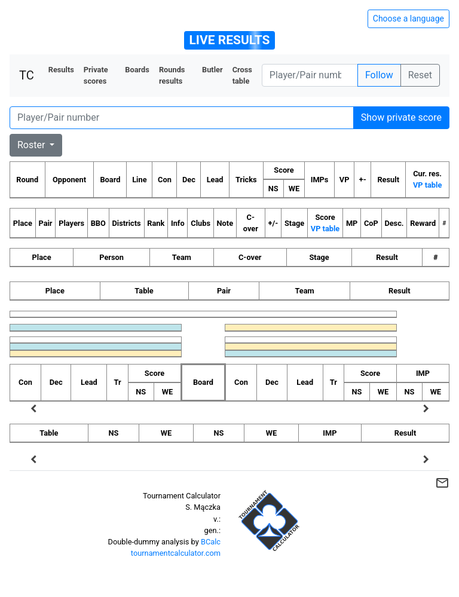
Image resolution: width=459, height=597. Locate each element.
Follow (379, 75)
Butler (212, 69)
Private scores (96, 75)
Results (61, 69)
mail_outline (442, 483)
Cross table (242, 75)
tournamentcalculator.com (176, 553)
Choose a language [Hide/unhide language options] (408, 18)
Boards (137, 69)
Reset (420, 75)
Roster (32, 145)
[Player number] (310, 75)
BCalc (211, 541)
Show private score (401, 117)
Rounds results (172, 75)
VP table (427, 184)
